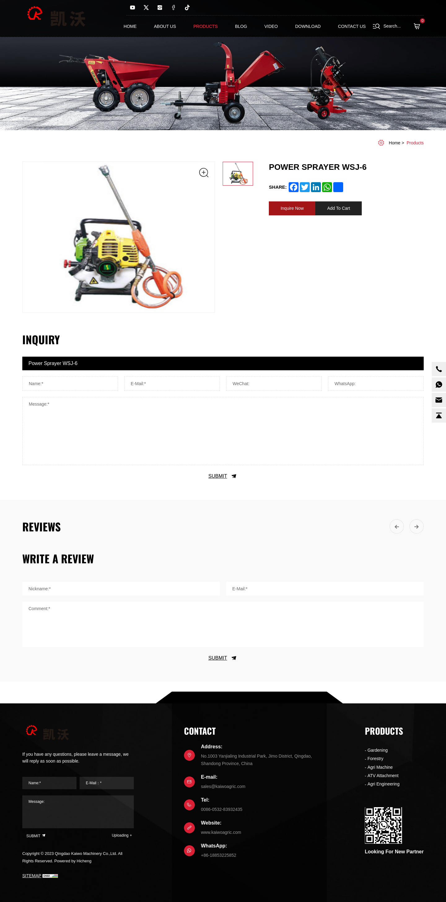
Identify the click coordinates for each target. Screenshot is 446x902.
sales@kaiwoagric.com (223, 786)
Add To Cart (338, 208)
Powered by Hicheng (72, 861)
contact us (352, 26)
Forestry (375, 758)
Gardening (377, 750)
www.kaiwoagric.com (221, 832)
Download (308, 26)
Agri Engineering (383, 783)
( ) (419, 26)
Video (271, 26)
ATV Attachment (382, 775)
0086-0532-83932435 (222, 809)
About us (165, 26)
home (394, 142)
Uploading (120, 835)
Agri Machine (380, 767)
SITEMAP (31, 875)
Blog (241, 26)
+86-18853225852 (218, 855)
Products (205, 26)
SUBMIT (223, 476)
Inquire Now (292, 208)
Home (130, 26)
